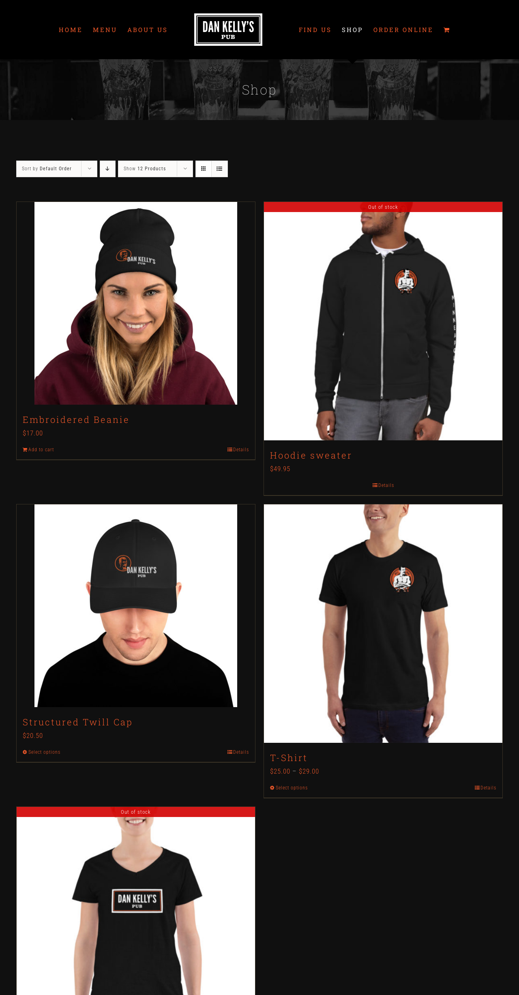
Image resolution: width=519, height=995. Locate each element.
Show (145, 169)
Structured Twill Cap (78, 722)
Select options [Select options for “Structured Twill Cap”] (44, 752)
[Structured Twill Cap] (136, 605)
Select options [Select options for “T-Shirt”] (292, 788)
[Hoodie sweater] (383, 321)
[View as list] (219, 169)
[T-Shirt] (383, 623)
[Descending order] (108, 169)
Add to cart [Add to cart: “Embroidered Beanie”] (41, 449)
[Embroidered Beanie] (136, 303)
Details (241, 449)
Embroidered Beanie (76, 419)
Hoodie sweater (311, 455)
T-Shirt (289, 757)
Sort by (47, 169)
